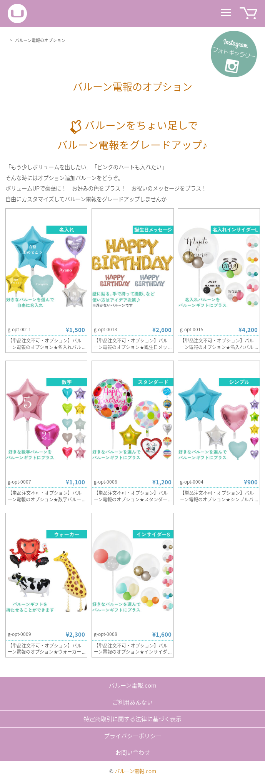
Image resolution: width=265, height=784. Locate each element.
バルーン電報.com (133, 685)
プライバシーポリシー (133, 736)
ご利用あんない (132, 702)
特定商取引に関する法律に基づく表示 (132, 719)
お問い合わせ (132, 752)
